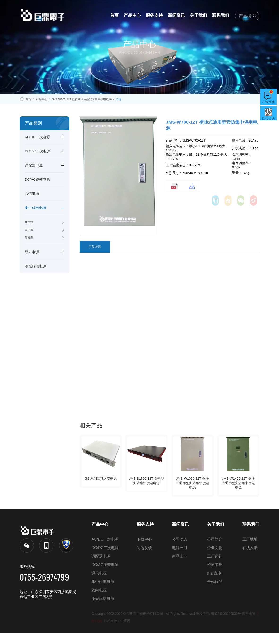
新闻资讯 (176, 15)
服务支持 (154, 15)
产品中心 (132, 15)
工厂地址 (250, 539)
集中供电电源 (35, 208)
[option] (118, 172)
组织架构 (214, 573)
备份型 (29, 230)
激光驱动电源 (35, 266)
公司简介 (214, 539)
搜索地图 (248, 614)
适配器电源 (34, 165)
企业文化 (214, 548)
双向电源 (32, 252)
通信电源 (32, 194)
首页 (114, 15)
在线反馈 (250, 548)
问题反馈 (144, 548)
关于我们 (198, 15)
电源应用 (179, 548)
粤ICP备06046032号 (226, 614)
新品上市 (179, 556)
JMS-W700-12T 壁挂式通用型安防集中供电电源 (82, 99)
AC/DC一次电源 (37, 137)
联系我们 (220, 15)
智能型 (29, 237)
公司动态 (179, 539)
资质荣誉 (214, 565)
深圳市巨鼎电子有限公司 (146, 614)
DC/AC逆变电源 (37, 179)
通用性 (29, 222)
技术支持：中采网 (117, 621)
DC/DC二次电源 (37, 151)
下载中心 (144, 539)
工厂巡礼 (214, 556)
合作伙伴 (214, 582)
